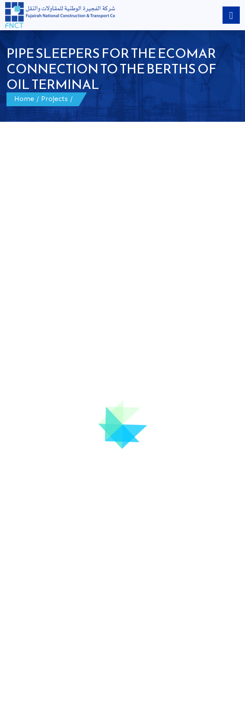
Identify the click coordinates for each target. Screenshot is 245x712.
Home (24, 99)
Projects (54, 99)
